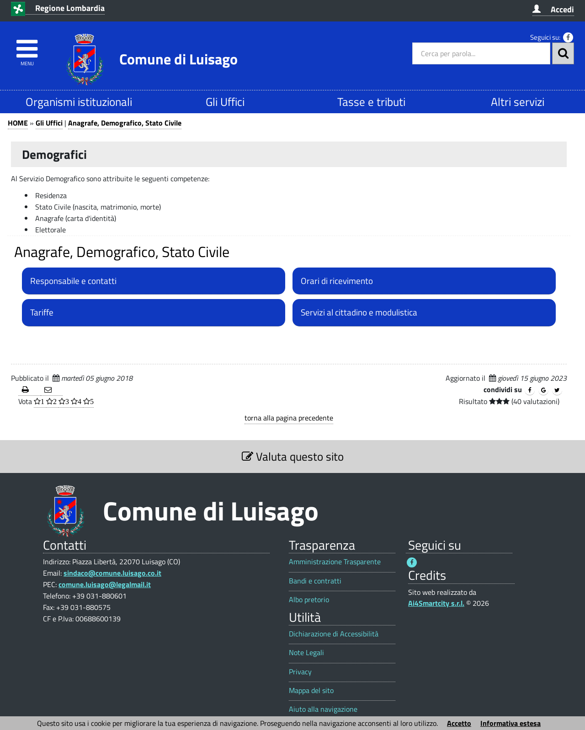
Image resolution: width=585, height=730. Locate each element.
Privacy (300, 671)
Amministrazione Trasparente (335, 561)
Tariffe (41, 312)
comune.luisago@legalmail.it (104, 584)
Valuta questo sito (293, 456)
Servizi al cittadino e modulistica (359, 312)
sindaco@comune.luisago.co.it (112, 572)
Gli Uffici (225, 101)
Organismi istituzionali (79, 101)
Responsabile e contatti (73, 280)
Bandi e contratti (315, 581)
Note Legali (306, 652)
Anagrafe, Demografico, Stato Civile (124, 122)
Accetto (459, 723)
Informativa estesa (510, 723)
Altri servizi (517, 101)
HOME (18, 122)
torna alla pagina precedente (289, 417)
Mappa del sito (311, 690)
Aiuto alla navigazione (323, 709)
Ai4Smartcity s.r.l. (436, 603)
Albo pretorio (309, 599)
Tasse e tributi (371, 101)
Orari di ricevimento (337, 280)
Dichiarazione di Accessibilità (333, 634)
